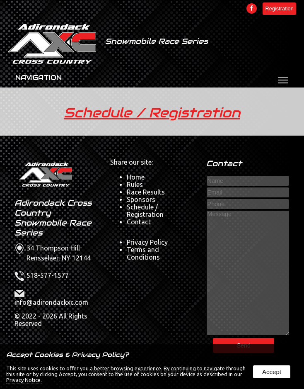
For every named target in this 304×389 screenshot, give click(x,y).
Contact (139, 222)
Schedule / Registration (152, 112)
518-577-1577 (48, 275)
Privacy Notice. (24, 380)
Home (136, 177)
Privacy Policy (147, 242)
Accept (271, 371)
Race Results (146, 192)
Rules (135, 184)
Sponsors (141, 199)
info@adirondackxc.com (51, 302)
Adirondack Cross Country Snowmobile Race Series (53, 218)
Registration (279, 8)
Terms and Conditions (143, 253)
